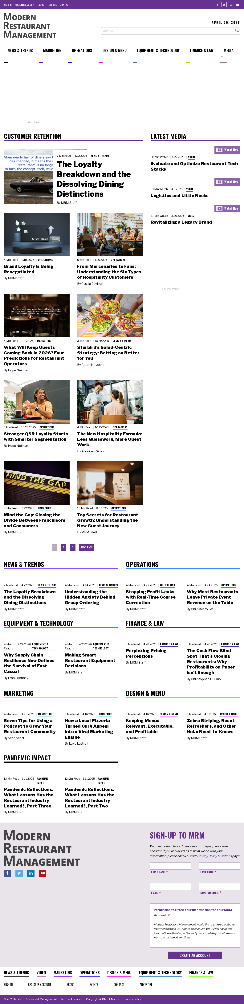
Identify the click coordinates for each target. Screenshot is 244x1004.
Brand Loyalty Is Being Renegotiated (28, 269)
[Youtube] (237, 4)
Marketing (44, 341)
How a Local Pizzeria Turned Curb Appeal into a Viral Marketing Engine (89, 729)
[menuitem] (8, 4)
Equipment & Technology (40, 646)
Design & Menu (122, 341)
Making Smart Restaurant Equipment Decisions (90, 660)
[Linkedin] (230, 4)
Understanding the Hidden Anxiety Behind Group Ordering (90, 597)
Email (154, 893)
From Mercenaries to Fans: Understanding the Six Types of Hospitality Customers (109, 272)
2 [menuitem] (63, 547)
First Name (158, 872)
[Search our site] (167, 31)
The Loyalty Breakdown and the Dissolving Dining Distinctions (94, 179)
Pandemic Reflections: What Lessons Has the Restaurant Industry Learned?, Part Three (28, 797)
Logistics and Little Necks (180, 195)
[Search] (237, 31)
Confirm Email (209, 893)
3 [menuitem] (73, 547)
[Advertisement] (122, 94)
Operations (45, 260)
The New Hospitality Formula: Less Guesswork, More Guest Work (109, 439)
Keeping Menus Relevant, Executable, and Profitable (149, 726)
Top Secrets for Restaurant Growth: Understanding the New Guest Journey (107, 520)
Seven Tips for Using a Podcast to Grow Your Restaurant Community (30, 726)
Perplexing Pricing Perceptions (146, 653)
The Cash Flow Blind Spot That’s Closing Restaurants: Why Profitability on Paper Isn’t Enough (211, 661)
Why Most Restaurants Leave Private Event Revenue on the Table (212, 597)
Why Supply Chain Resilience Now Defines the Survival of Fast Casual (29, 663)
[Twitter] (224, 4)
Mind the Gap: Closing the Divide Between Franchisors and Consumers (34, 520)
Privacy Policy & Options (214, 856)
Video (191, 157)
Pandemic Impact (43, 780)
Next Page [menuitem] (86, 547)
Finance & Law (169, 644)
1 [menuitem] (54, 547)
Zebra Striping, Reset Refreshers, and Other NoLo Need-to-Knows (211, 726)
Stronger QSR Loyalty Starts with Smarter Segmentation (36, 436)
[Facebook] (217, 4)
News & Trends (100, 155)
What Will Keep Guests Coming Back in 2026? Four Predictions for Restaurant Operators (34, 355)
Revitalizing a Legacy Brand (181, 222)
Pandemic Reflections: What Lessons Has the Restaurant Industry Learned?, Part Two (89, 797)
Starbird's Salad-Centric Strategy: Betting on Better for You (108, 353)
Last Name (206, 872)
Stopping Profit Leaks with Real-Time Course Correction (151, 597)
